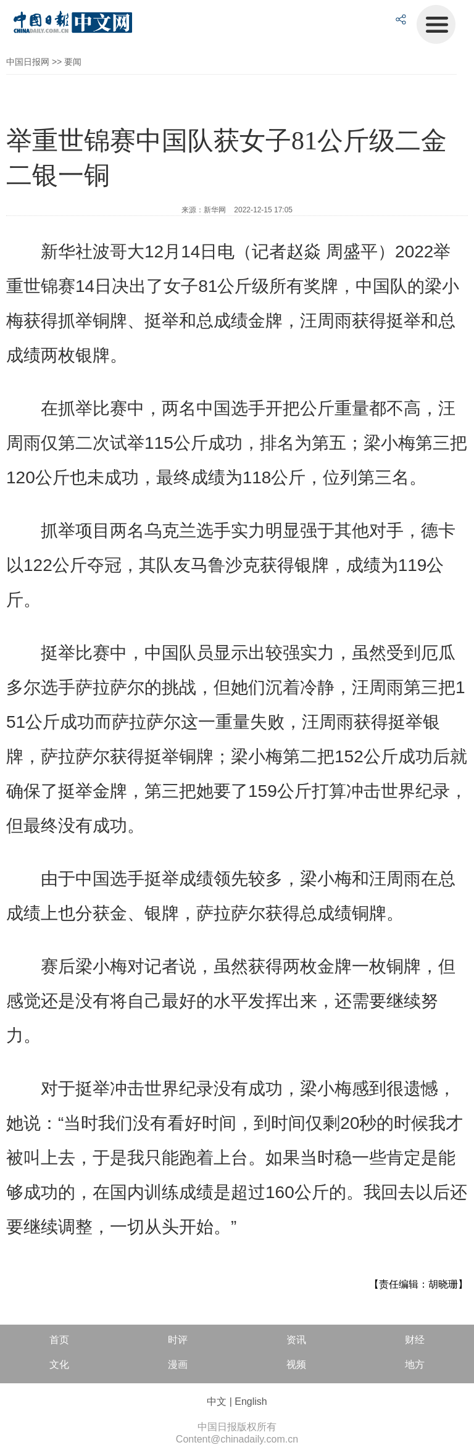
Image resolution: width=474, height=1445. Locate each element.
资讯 (296, 1340)
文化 (59, 1364)
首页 (59, 1340)
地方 (415, 1364)
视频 (296, 1364)
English (251, 1401)
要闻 (72, 62)
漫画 (178, 1364)
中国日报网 (27, 62)
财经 (415, 1340)
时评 (178, 1340)
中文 (217, 1401)
